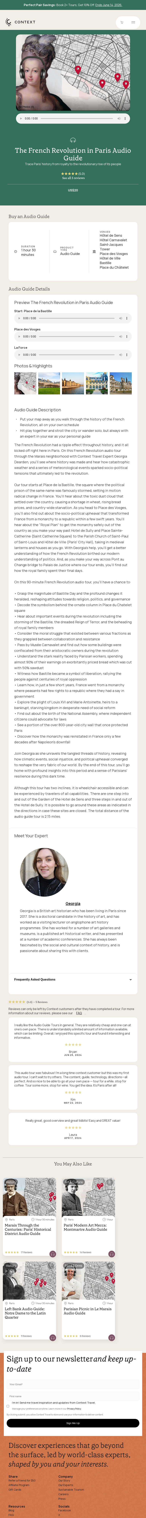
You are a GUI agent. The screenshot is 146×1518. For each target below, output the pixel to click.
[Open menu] (133, 22)
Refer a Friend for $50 (22, 1480)
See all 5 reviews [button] (73, 178)
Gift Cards (15, 1489)
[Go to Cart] (122, 23)
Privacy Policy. (74, 1408)
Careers (63, 1494)
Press (62, 1498)
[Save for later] (50, 1182)
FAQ (79, 1013)
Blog (11, 1510)
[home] (22, 26)
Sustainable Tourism (71, 1489)
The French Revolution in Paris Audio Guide (73, 154)
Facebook (64, 1510)
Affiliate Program (19, 1485)
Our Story (64, 1480)
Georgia (73, 903)
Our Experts (65, 1485)
